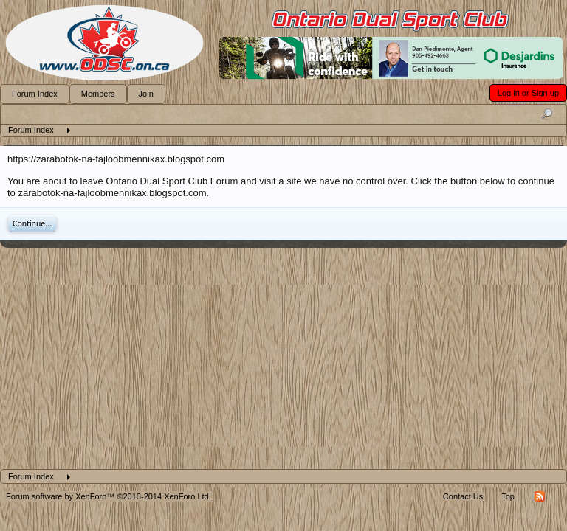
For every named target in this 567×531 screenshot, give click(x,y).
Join (146, 93)
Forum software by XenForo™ (108, 496)
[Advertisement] (283, 358)
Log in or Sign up (528, 92)
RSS (540, 496)
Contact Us (463, 496)
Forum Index (35, 93)
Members (98, 93)
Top (508, 496)
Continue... (32, 223)
